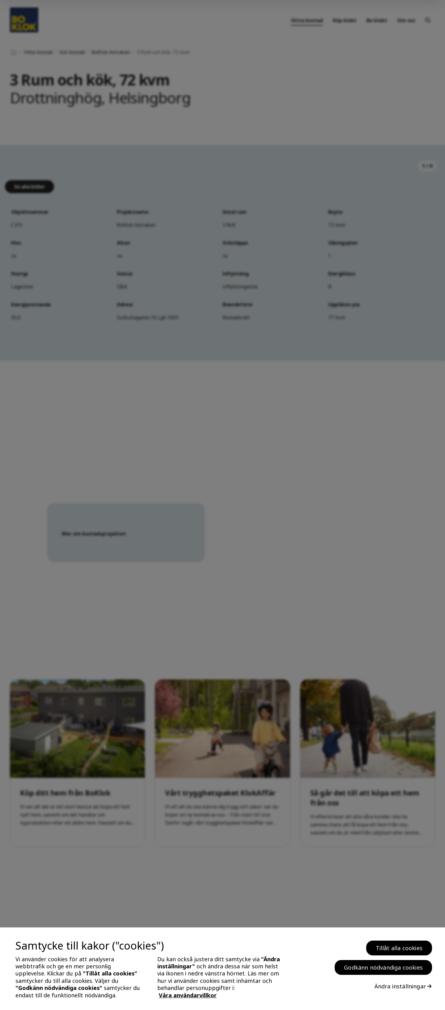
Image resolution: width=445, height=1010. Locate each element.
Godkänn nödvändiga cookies (383, 967)
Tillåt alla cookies (399, 948)
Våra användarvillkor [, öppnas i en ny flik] (188, 995)
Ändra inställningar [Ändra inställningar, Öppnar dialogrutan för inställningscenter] (400, 986)
